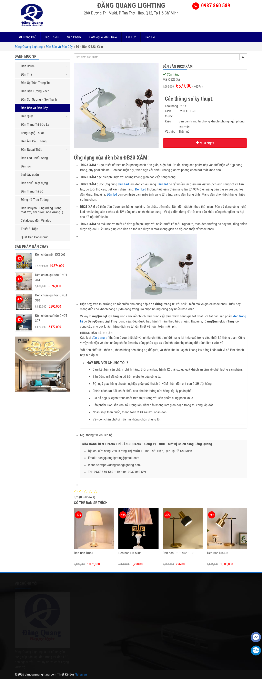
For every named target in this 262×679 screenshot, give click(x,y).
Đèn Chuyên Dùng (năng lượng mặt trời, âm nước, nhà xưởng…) (44, 210)
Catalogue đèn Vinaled (36, 220)
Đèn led (163, 184)
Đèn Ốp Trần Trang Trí (44, 83)
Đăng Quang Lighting (29, 47)
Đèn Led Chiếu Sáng (44, 158)
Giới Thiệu (52, 37)
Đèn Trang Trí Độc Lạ (35, 124)
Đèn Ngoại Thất (44, 149)
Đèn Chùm (44, 66)
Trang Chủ (27, 37)
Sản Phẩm (74, 37)
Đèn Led (140, 189)
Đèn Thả (44, 74)
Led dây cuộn (30, 175)
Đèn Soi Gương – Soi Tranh (39, 99)
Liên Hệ (150, 37)
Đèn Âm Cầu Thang (34, 141)
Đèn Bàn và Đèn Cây (59, 47)
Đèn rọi (26, 166)
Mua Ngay (205, 143)
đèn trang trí (100, 338)
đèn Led (123, 184)
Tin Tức (131, 37)
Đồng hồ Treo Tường (35, 200)
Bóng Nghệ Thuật (32, 133)
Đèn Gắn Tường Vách (35, 91)
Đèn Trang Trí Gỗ (32, 191)
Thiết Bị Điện (44, 229)
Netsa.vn (81, 674)
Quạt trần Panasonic (34, 237)
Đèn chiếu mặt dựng (34, 183)
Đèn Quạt (44, 116)
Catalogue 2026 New (103, 37)
